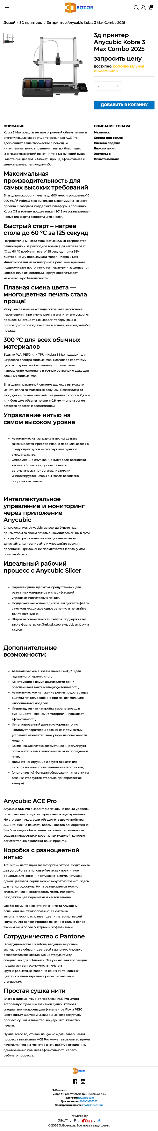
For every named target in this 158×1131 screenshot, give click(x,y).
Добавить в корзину (124, 105)
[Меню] (143, 7)
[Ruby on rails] (87, 1120)
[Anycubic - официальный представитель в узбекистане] (75, 1120)
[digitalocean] (99, 1120)
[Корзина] (150, 7)
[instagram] (83, 1083)
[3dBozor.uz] (79, 7)
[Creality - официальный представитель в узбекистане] (63, 1120)
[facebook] (75, 1083)
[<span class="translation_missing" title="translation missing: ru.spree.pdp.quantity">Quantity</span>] (108, 86)
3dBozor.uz (67, 1125)
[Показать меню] (7, 7)
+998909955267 (87, 1101)
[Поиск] (136, 7)
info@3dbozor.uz (92, 1105)
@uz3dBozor (86, 1097)
